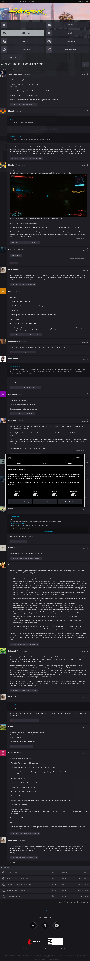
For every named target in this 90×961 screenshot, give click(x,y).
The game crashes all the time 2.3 (19, 882)
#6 (84, 292)
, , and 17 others (25, 353)
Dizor (11, 566)
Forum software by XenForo (45, 959)
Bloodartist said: (14, 518)
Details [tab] (45, 463)
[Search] (84, 64)
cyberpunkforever (16, 74)
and (20, 542)
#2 (84, 111)
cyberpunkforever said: (16, 119)
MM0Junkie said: (15, 368)
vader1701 (13, 549)
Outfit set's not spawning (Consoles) (20, 888)
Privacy (46, 949)
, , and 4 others (24, 286)
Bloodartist (13, 167)
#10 (84, 421)
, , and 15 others (26, 648)
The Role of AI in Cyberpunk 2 (18, 894)
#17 (84, 700)
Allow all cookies (69, 502)
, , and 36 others (27, 336)
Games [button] (12, 1)
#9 (84, 395)
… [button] (7, 69)
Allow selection (45, 502)
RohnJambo (14, 360)
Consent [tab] (19, 463)
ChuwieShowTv (15, 756)
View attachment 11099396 (18, 524)
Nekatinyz (13, 251)
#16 (84, 654)
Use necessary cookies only (20, 502)
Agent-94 (13, 422)
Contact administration (28, 949)
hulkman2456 (14, 655)
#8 (84, 360)
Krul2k (11, 292)
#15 (84, 566)
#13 (84, 510)
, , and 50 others (28, 160)
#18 (84, 730)
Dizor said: (13, 708)
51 (10, 69)
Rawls (11, 510)
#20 (84, 843)
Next (13, 69)
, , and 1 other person (27, 389)
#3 (84, 167)
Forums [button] (4, 1)
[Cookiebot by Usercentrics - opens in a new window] (74, 458)
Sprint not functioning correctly (18, 900)
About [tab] (70, 463)
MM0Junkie (14, 271)
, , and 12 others (23, 749)
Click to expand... (48, 532)
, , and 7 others (25, 104)
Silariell (12, 111)
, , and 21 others (27, 559)
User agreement (39, 949)
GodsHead (13, 396)
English (45, 911)
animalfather (14, 343)
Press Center (64, 949)
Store (25, 1)
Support (32, 1)
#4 (84, 250)
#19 (84, 756)
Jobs (19, 1)
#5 (84, 271)
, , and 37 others (26, 244)
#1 (84, 74)
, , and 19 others (26, 837)
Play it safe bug (13, 876)
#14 (84, 549)
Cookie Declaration (54, 949)
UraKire (12, 730)
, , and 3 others (24, 415)
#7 (84, 342)
